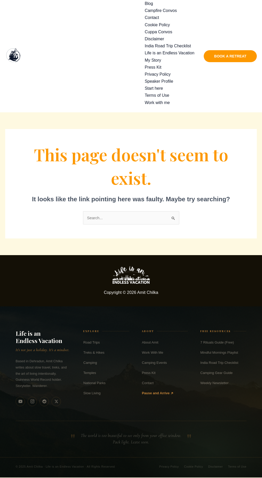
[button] (230, 56)
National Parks (94, 383)
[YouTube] (20, 401)
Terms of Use (157, 95)
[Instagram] (32, 401)
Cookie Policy (157, 25)
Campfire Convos (161, 10)
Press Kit (153, 67)
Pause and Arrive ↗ (157, 394)
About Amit (150, 343)
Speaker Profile (159, 81)
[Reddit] (44, 401)
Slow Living (91, 394)
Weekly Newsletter (214, 383)
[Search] (251, 9)
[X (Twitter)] (56, 401)
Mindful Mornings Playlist (219, 353)
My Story (153, 60)
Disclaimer (154, 39)
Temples (89, 373)
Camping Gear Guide (216, 373)
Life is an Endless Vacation (169, 53)
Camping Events (154, 363)
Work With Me (152, 353)
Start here (154, 88)
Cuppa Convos (158, 32)
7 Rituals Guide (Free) (217, 343)
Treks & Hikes (93, 353)
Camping (90, 363)
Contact (152, 17)
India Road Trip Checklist (168, 46)
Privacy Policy (158, 74)
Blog (149, 3)
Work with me (157, 102)
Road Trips (91, 343)
